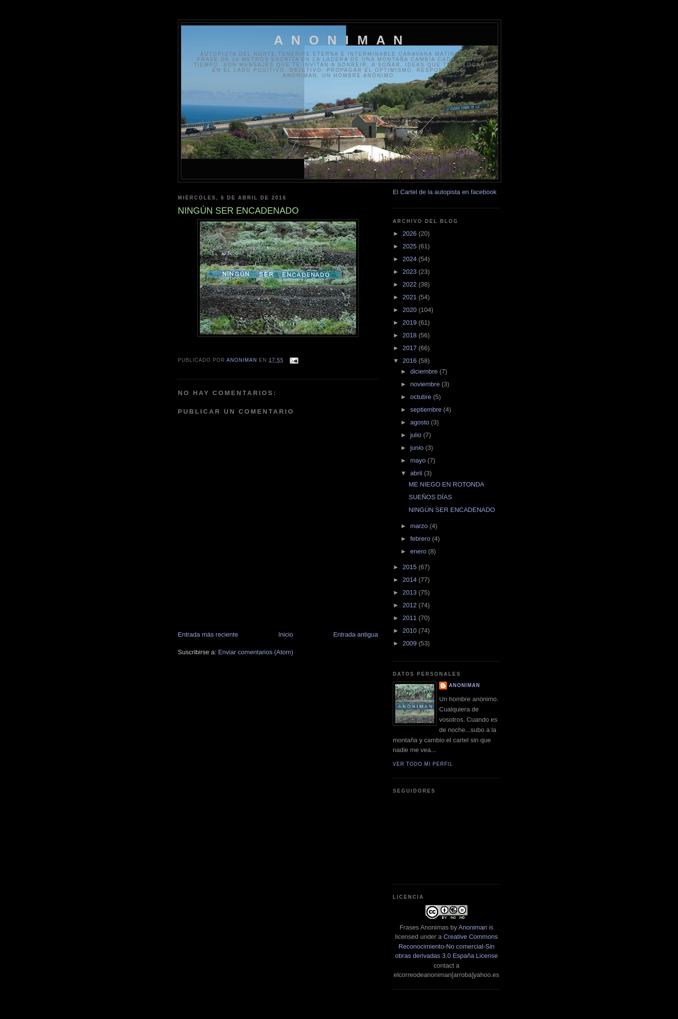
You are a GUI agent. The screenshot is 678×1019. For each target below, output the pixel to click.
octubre (421, 396)
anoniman (464, 685)
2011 (411, 617)
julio (417, 435)
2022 (411, 284)
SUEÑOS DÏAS (430, 497)
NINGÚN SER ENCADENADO (451, 509)
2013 (411, 592)
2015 (411, 567)
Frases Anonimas (424, 927)
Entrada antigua (355, 634)
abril (417, 473)
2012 (411, 605)
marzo (420, 526)
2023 (411, 271)
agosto (420, 422)
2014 (411, 579)
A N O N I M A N (339, 40)
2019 (411, 322)
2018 (411, 335)
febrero (421, 538)
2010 (411, 630)
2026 (411, 233)
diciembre (425, 371)
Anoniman (473, 927)
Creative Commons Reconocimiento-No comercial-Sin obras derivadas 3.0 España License (446, 946)
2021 (411, 297)
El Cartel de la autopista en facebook (444, 192)
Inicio (285, 634)
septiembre (427, 409)
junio (417, 447)
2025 (411, 246)
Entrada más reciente (208, 634)
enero (419, 551)
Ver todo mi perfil (423, 764)
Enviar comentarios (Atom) (255, 652)
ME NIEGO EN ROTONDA (446, 484)
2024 (411, 259)
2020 (411, 309)
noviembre (426, 384)
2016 (411, 360)
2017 (411, 348)
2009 (411, 643)
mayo (418, 460)
